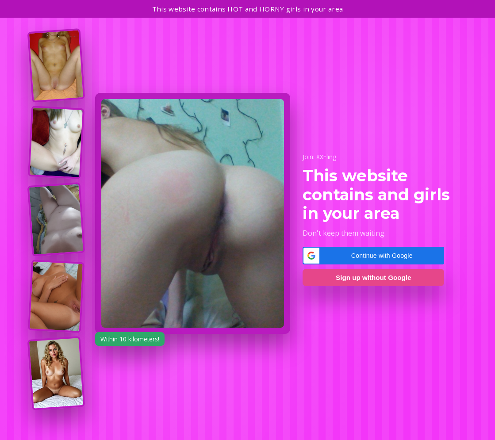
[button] (373, 255)
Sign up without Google (373, 277)
